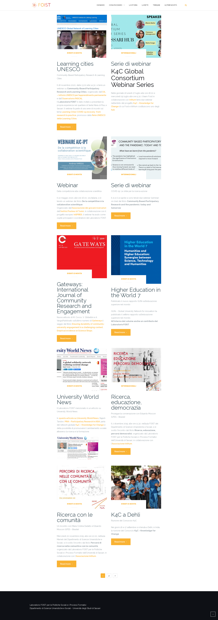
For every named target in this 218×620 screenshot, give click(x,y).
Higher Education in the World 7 (136, 292)
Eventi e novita (74, 53)
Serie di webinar (131, 63)
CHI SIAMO (101, 5)
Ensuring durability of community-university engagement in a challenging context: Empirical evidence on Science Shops (81, 327)
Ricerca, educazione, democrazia (126, 402)
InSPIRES (78, 214)
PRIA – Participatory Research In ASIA (82, 421)
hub (113, 110)
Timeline (156, 5)
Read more (68, 127)
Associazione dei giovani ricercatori (89, 208)
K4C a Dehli (125, 514)
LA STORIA (133, 5)
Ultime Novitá (170, 5)
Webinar (67, 185)
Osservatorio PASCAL (72, 98)
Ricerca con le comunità (75, 517)
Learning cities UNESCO (75, 66)
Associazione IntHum (122, 444)
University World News (78, 399)
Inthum (132, 100)
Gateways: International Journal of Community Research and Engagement (74, 298)
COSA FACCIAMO (115, 5)
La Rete (145, 5)
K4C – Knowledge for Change (90, 425)
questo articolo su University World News (79, 418)
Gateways (97, 321)
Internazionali (128, 53)
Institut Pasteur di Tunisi (72, 211)
